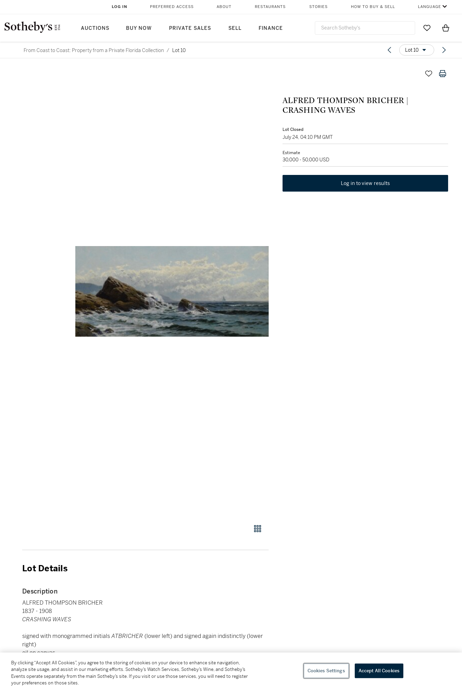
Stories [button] (318, 7)
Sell (235, 28)
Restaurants (270, 7)
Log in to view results (365, 183)
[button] (172, 291)
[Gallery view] (257, 529)
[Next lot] (444, 50)
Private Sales (190, 28)
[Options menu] (416, 50)
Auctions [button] (95, 28)
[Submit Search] (407, 28)
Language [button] (429, 7)
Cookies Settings (326, 671)
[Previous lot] (389, 50)
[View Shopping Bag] (446, 28)
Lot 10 (179, 50)
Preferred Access (172, 7)
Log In (119, 7)
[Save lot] (428, 73)
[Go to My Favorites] (426, 28)
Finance (271, 28)
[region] (231, 671)
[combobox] (365, 28)
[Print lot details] (442, 73)
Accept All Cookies (379, 671)
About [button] (224, 7)
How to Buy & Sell (373, 7)
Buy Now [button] (139, 28)
